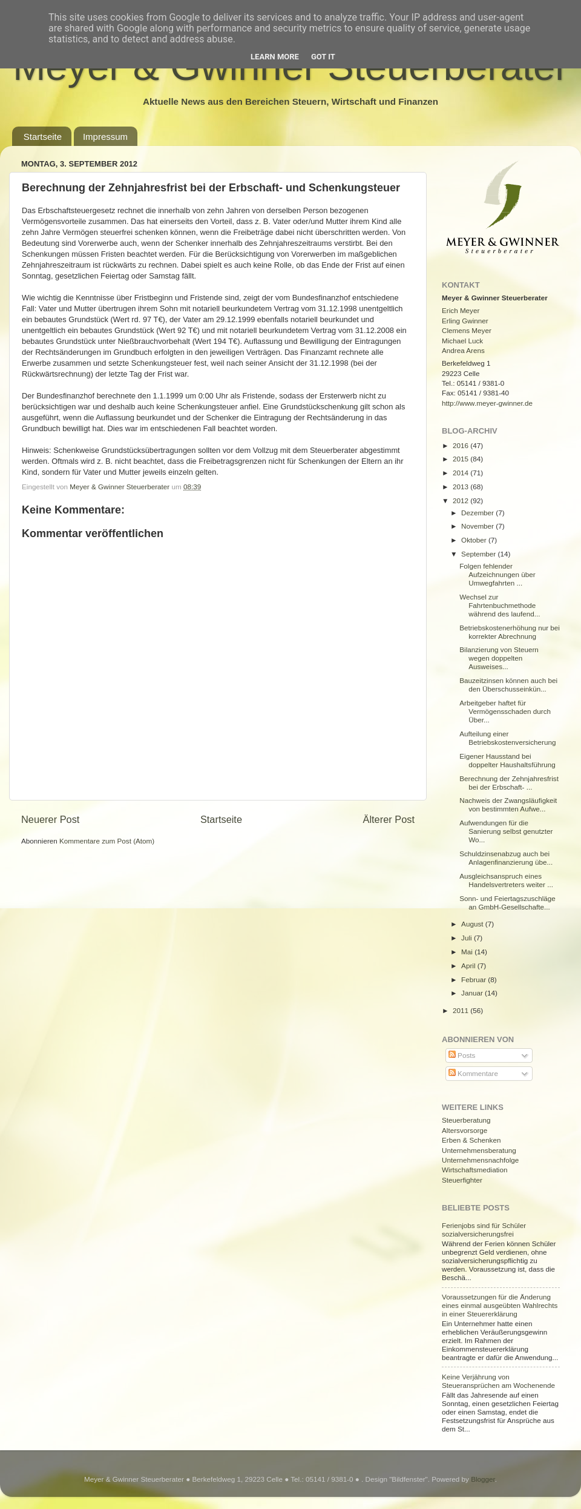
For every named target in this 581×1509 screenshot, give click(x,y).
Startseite (43, 136)
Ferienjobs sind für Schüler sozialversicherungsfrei (484, 1229)
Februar (474, 979)
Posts (461, 1055)
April (469, 965)
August (473, 924)
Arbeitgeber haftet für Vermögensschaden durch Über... (505, 711)
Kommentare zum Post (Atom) (106, 841)
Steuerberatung (466, 1120)
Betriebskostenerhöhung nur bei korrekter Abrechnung (509, 632)
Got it (323, 56)
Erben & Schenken (471, 1140)
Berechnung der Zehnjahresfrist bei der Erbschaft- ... (509, 782)
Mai (467, 952)
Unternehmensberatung (479, 1150)
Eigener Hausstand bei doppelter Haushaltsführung (507, 760)
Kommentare (473, 1073)
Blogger (483, 1479)
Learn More (275, 56)
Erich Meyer (460, 310)
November (478, 526)
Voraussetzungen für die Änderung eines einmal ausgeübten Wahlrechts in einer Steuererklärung (499, 1305)
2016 (461, 445)
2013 (461, 486)
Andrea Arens (463, 350)
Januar (473, 993)
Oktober (474, 540)
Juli (467, 938)
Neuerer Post (50, 819)
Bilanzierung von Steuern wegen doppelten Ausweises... (499, 658)
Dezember (478, 513)
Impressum (105, 136)
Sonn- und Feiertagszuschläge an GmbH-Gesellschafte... (507, 902)
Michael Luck (462, 341)
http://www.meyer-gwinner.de (487, 403)
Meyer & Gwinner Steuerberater (120, 486)
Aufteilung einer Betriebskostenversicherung (507, 738)
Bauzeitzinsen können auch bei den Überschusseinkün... (508, 684)
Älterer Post (389, 819)
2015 (461, 459)
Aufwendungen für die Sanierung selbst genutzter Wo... (506, 831)
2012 (461, 500)
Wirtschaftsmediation (474, 1170)
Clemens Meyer (466, 330)
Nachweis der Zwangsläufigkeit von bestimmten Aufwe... (508, 804)
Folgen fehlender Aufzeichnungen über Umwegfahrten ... (497, 574)
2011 (461, 1010)
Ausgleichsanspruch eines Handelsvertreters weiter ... (506, 880)
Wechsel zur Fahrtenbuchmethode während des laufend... (499, 605)
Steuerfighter (462, 1180)
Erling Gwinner (465, 321)
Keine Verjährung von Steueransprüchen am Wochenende (498, 1381)
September (479, 554)
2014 (461, 473)
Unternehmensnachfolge (480, 1160)
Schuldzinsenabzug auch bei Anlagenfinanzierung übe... (506, 858)
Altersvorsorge (464, 1130)
